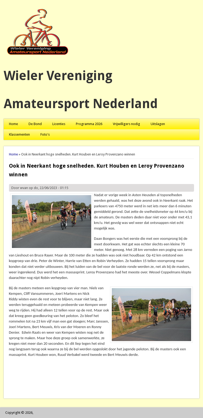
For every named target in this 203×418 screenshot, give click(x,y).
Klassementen (19, 134)
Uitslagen (158, 124)
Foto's (45, 134)
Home (13, 124)
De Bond (35, 124)
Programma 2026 (89, 124)
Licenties (58, 124)
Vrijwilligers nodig (126, 124)
